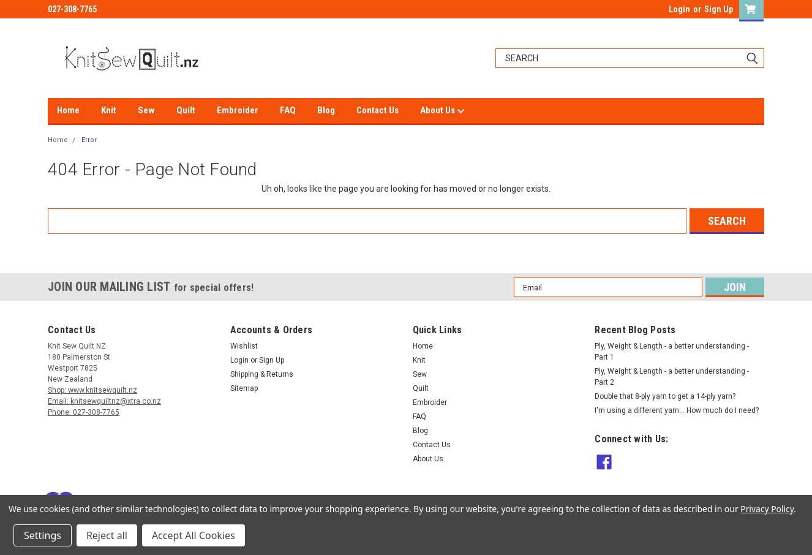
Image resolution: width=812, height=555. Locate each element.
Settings (42, 535)
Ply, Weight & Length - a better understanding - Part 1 (672, 351)
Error (89, 140)
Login (679, 9)
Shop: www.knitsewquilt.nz (92, 390)
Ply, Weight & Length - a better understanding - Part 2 (672, 377)
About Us (442, 111)
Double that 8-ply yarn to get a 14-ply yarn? (665, 396)
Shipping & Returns (261, 374)
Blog (326, 110)
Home (68, 110)
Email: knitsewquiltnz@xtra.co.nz (104, 401)
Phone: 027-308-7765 (83, 412)
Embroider (237, 110)
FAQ (288, 110)
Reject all (106, 535)
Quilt (185, 110)
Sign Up (718, 9)
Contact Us (377, 110)
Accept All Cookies (193, 535)
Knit (108, 110)
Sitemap (244, 388)
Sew (146, 110)
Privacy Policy (767, 509)
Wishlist (244, 346)
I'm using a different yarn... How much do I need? (677, 410)
